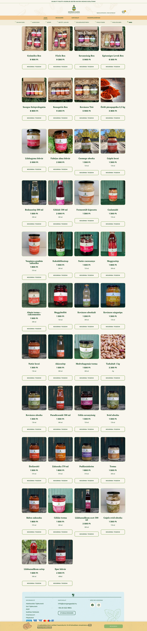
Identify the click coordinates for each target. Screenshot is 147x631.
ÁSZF (28, 609)
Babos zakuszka (34, 517)
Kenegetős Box (60, 107)
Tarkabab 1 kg (113, 363)
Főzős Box (60, 55)
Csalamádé (113, 209)
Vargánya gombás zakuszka (34, 262)
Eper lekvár (60, 569)
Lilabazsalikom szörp (34, 569)
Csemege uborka (87, 158)
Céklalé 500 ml (60, 209)
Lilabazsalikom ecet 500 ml (86, 518)
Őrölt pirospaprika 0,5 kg (113, 107)
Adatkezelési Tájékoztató (35, 603)
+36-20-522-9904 (65, 608)
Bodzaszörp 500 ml (34, 209)
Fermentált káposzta (86, 209)
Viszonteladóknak (93, 17)
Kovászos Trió (86, 107)
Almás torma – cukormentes (34, 313)
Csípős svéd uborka (113, 517)
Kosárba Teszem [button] (34, 66)
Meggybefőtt (60, 312)
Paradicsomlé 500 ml (60, 415)
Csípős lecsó (113, 158)
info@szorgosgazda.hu (67, 604)
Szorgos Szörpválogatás (34, 107)
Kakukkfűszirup (60, 261)
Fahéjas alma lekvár (60, 158)
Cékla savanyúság (86, 415)
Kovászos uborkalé (87, 312)
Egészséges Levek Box (113, 55)
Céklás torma (60, 517)
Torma (113, 466)
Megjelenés (59, 17)
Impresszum (30, 615)
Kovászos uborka (34, 415)
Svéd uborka (113, 415)
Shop (45, 17)
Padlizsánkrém (86, 466)
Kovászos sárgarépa (112, 312)
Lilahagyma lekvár (34, 158)
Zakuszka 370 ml (60, 466)
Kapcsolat (75, 17)
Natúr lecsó (34, 363)
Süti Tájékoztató (31, 606)
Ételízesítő (34, 466)
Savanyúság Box (86, 55)
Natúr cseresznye (86, 261)
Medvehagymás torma (86, 363)
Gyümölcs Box (34, 55)
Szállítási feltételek (32, 612)
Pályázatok (30, 617)
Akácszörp (60, 363)
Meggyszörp (113, 261)
